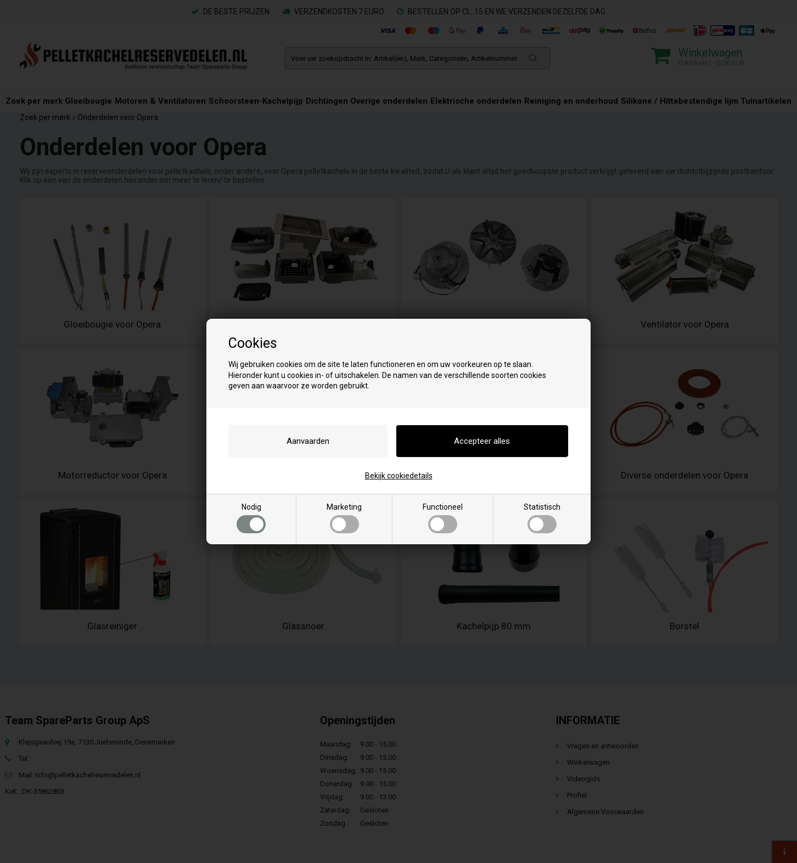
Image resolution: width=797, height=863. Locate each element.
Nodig (251, 518)
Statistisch (542, 518)
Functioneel (443, 518)
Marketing (344, 518)
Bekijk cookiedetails (399, 475)
